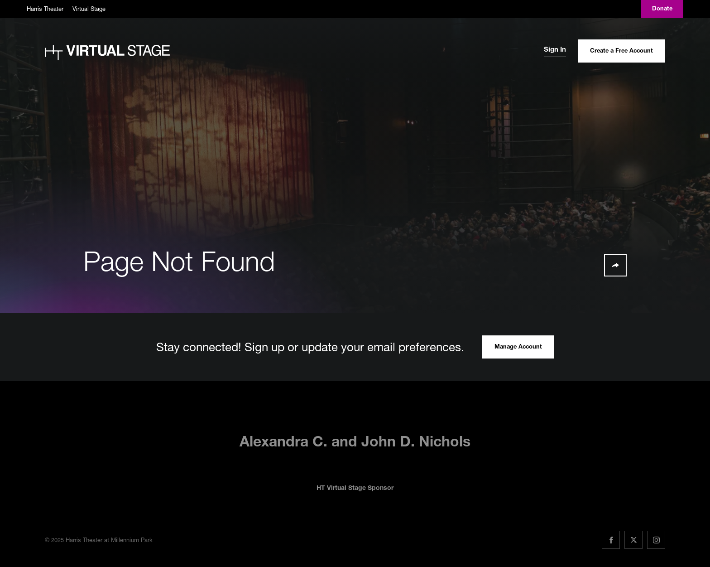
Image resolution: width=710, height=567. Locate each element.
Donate (662, 9)
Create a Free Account (621, 51)
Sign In (555, 50)
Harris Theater (45, 8)
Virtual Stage (89, 8)
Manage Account (518, 347)
